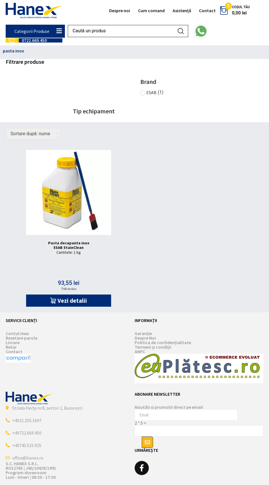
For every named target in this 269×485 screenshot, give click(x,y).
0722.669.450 (34, 40)
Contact (207, 10)
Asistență (182, 10)
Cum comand (151, 10)
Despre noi (119, 10)
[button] (68, 301)
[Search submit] (180, 31)
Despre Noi (145, 338)
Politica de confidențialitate (163, 342)
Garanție (143, 333)
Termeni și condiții (153, 347)
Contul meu (17, 333)
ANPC (140, 351)
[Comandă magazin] (33, 134)
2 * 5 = (140, 423)
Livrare (13, 342)
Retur (11, 347)
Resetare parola (21, 338)
